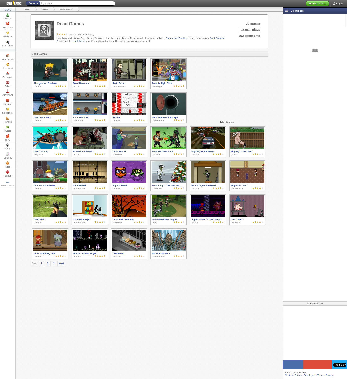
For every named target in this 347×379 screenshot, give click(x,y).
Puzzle (7, 128)
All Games (7, 75)
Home (27, 9)
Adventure (7, 92)
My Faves (8, 25)
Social (8, 16)
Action (8, 84)
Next (61, 263)
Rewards (7, 34)
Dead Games (66, 9)
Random (8, 173)
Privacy (329, 375)
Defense (8, 102)
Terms (320, 375)
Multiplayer (7, 110)
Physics (8, 120)
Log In (339, 3)
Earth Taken (79, 41)
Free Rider (7, 43)
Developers (310, 375)
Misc (7, 164)
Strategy (8, 155)
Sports (8, 146)
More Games (7, 183)
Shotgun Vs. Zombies (176, 38)
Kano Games (12, 3)
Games (44, 9)
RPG (7, 137)
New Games (7, 57)
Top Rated (7, 66)
